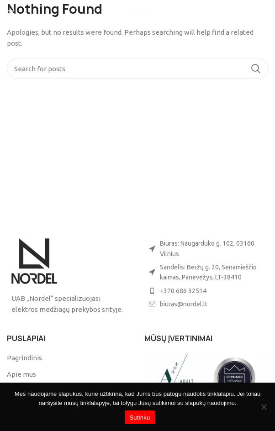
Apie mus (21, 374)
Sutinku (139, 417)
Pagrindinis (24, 358)
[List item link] (206, 291)
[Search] (137, 68)
